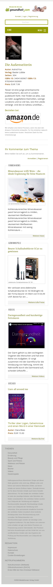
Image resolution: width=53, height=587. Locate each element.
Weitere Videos (38, 376)
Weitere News (38, 236)
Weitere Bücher (38, 439)
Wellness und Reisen (16, 463)
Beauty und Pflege (15, 458)
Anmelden (32, 158)
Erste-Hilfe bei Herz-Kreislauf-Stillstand (23, 570)
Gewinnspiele (13, 474)
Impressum (12, 547)
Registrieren (43, 158)
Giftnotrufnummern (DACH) (19, 567)
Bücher (11, 469)
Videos (10, 471)
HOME (9, 30)
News (10, 466)
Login (25, 16)
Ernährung (12, 456)
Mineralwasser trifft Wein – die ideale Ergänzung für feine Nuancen (26, 172)
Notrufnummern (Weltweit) (18, 565)
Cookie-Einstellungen (16, 555)
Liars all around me (18, 389)
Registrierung (33, 16)
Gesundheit (12, 453)
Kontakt (18, 16)
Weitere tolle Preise (36, 302)
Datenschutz (13, 550)
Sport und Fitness (15, 461)
